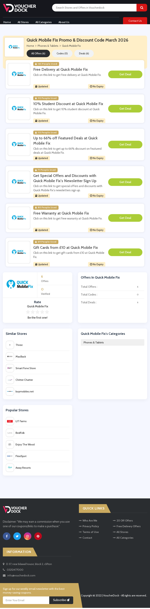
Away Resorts (18, 469)
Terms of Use (89, 533)
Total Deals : (112, 303)
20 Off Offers (123, 521)
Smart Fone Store (21, 369)
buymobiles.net (20, 392)
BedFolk (15, 434)
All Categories (45, 21)
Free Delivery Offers (127, 527)
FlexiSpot (16, 457)
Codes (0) (62, 54)
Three (14, 346)
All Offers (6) (38, 54)
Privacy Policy (89, 527)
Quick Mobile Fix (71, 47)
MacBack (16, 358)
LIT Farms (16, 422)
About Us (65, 21)
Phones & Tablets (94, 343)
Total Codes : (112, 296)
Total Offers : (112, 288)
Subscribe (61, 601)
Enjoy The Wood (20, 445)
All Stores (23, 21)
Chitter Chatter (19, 381)
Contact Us (135, 21)
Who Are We (88, 521)
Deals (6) (84, 54)
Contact (85, 539)
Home (6, 21)
